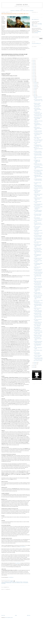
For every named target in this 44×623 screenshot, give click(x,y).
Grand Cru (39, 31)
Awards (21, 10)
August (35, 88)
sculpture (3, 583)
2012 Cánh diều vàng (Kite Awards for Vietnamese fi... (38, 211)
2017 (34, 73)
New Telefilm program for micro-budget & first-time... (38, 345)
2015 (34, 76)
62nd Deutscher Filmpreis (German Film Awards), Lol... (38, 155)
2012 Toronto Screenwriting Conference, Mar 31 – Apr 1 (38, 100)
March (35, 95)
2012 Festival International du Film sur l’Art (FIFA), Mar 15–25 (14, 13)
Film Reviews (13, 10)
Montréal (18, 582)
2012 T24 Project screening (38, 360)
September (35, 86)
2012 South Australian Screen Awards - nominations (37, 227)
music (22, 582)
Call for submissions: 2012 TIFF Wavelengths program (38, 118)
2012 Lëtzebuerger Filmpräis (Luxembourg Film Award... (38, 264)
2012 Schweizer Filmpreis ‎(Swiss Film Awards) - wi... (38, 215)
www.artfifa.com (22, 546)
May (34, 92)
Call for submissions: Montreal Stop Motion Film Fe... (37, 109)
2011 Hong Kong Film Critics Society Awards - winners (38, 338)
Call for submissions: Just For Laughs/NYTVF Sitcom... (37, 255)
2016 (34, 75)
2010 (34, 367)
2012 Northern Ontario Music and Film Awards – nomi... (38, 251)
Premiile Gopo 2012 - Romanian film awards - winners (38, 128)
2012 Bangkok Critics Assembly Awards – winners (37, 161)
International (8, 582)
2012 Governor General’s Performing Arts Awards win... (38, 316)
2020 (34, 69)
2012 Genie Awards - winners (38, 300)
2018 (34, 72)
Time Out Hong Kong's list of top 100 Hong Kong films (38, 239)
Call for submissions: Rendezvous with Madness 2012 (38, 167)
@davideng (36, 32)
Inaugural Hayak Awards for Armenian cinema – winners (38, 198)
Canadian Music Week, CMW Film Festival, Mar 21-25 (38, 176)
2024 (34, 63)
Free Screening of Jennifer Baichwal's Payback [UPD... (38, 245)
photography (25, 582)
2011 (34, 365)
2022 (34, 66)
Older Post (28, 615)
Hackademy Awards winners (38, 295)
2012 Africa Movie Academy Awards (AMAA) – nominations (38, 207)
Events (24, 10)
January (35, 363)
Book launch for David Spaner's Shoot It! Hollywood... (37, 191)
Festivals (27, 10)
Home (16, 615)
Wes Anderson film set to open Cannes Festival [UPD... (37, 297)
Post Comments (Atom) (9, 617)
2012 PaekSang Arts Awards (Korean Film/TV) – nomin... (38, 134)
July (34, 89)
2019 (34, 70)
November (35, 83)
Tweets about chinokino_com (36, 43)
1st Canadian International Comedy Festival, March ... (38, 180)
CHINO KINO (22, 4)
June (34, 91)
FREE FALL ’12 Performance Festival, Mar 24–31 (38, 148)
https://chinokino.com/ (35, 19)
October (35, 85)
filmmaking (3, 582)
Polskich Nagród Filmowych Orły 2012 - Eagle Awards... (38, 195)
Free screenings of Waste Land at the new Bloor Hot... (37, 275)
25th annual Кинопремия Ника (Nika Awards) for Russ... (38, 305)
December (35, 82)
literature (14, 582)
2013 (34, 79)
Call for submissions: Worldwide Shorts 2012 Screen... (38, 124)
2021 (34, 67)
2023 (34, 64)
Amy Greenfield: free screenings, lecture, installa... (37, 289)
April (35, 94)
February (35, 362)
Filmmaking (17, 10)
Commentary (31, 10)
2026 (34, 60)
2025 (34, 61)
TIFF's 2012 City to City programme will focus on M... (38, 224)
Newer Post (3, 615)
